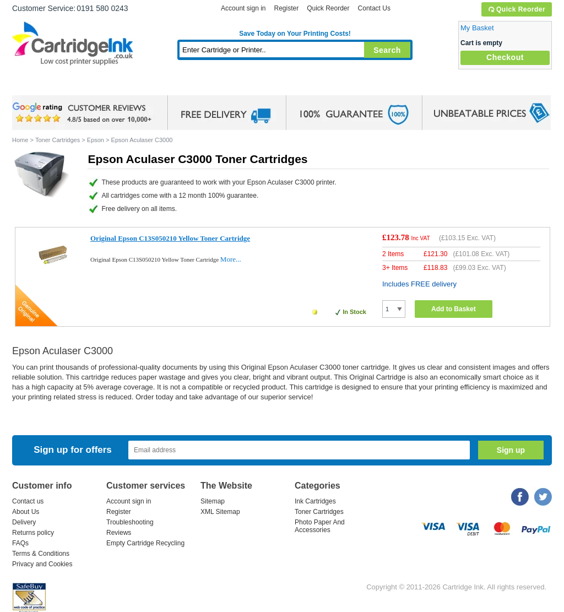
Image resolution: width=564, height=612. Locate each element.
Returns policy (33, 533)
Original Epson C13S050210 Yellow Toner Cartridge (170, 238)
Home (34, 85)
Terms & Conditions (40, 553)
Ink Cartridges (96, 85)
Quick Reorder (516, 9)
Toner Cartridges (180, 85)
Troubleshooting (130, 522)
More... (230, 259)
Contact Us (374, 8)
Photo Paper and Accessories (298, 85)
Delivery (24, 522)
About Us (25, 512)
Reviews (118, 533)
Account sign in (243, 8)
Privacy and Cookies (42, 564)
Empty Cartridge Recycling (145, 543)
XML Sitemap (220, 512)
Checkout (505, 57)
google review (83, 113)
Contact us (28, 501)
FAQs (20, 543)
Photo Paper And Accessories (320, 526)
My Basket (477, 28)
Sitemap (212, 501)
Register (286, 8)
